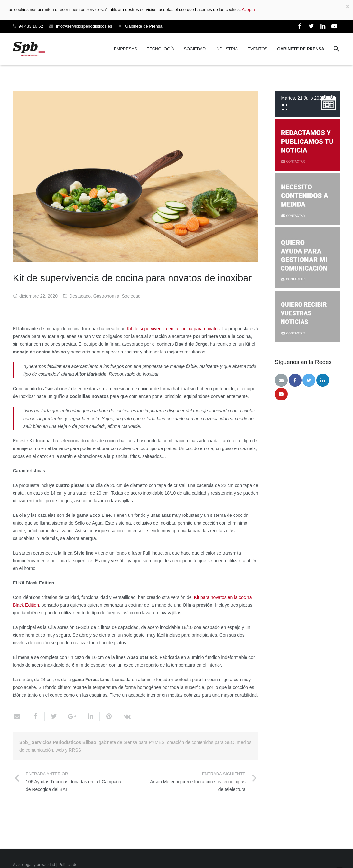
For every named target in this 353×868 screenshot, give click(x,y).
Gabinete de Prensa (144, 26)
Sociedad (131, 296)
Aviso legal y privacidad (34, 865)
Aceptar (249, 9)
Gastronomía (106, 296)
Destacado (80, 296)
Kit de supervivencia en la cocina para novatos (173, 328)
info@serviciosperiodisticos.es (84, 26)
